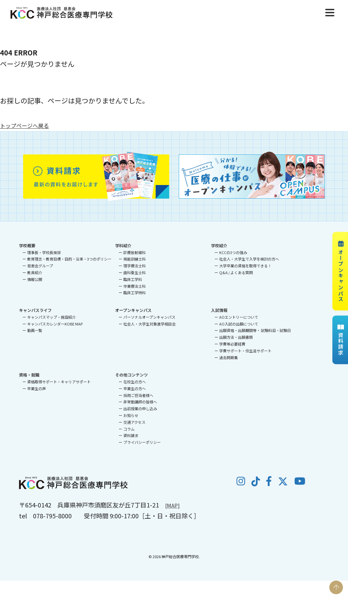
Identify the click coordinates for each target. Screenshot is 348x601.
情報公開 (34, 279)
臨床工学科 (132, 279)
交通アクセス (134, 422)
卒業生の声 (36, 388)
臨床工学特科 (134, 292)
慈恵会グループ (40, 265)
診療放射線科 (134, 252)
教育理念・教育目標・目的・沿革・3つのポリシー (69, 259)
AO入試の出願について (238, 324)
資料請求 (340, 340)
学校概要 (27, 245)
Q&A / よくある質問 (236, 272)
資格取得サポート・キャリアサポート (59, 381)
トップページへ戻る (30, 125)
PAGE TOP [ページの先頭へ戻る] (336, 587)
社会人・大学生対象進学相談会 (149, 324)
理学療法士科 (134, 265)
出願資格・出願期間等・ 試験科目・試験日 (255, 330)
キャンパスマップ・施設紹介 (51, 317)
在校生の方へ (134, 381)
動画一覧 (34, 330)
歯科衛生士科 (134, 272)
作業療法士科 (134, 286)
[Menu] (329, 11)
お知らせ (130, 415)
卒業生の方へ (134, 388)
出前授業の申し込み (140, 408)
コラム (129, 429)
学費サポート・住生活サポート (245, 350)
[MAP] (173, 504)
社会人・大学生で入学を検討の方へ (249, 259)
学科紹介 (123, 245)
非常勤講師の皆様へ (140, 401)
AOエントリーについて (238, 317)
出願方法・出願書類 (236, 337)
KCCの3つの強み (233, 252)
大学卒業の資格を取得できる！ (245, 265)
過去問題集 (228, 357)
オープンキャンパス (340, 271)
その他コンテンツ (131, 375)
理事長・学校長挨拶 (44, 252)
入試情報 (219, 310)
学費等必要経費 (232, 344)
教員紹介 (34, 272)
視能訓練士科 (134, 259)
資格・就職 (29, 375)
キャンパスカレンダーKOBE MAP (55, 324)
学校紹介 (219, 245)
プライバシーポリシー (142, 442)
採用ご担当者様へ (138, 395)
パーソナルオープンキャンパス (149, 317)
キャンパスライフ (35, 310)
